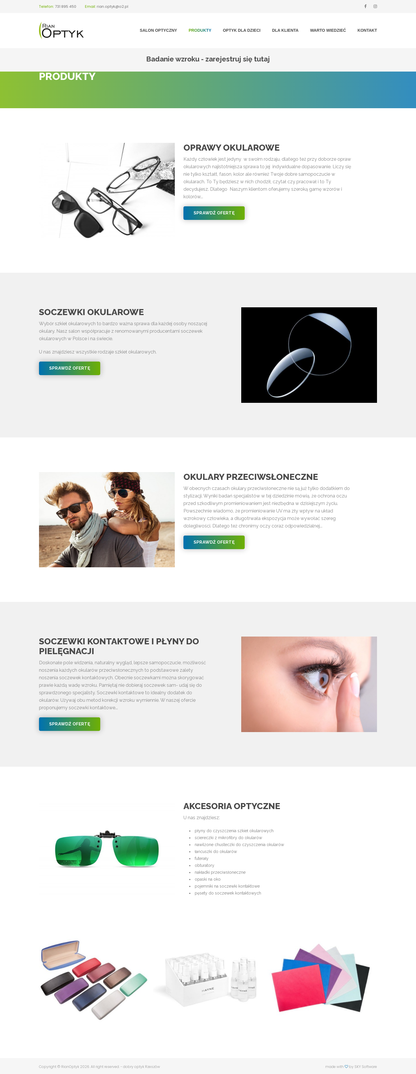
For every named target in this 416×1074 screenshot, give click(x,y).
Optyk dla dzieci (241, 30)
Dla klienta (285, 30)
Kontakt (367, 30)
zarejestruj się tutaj (237, 59)
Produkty (200, 30)
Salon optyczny (158, 30)
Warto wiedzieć (328, 30)
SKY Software (365, 1066)
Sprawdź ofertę (214, 213)
